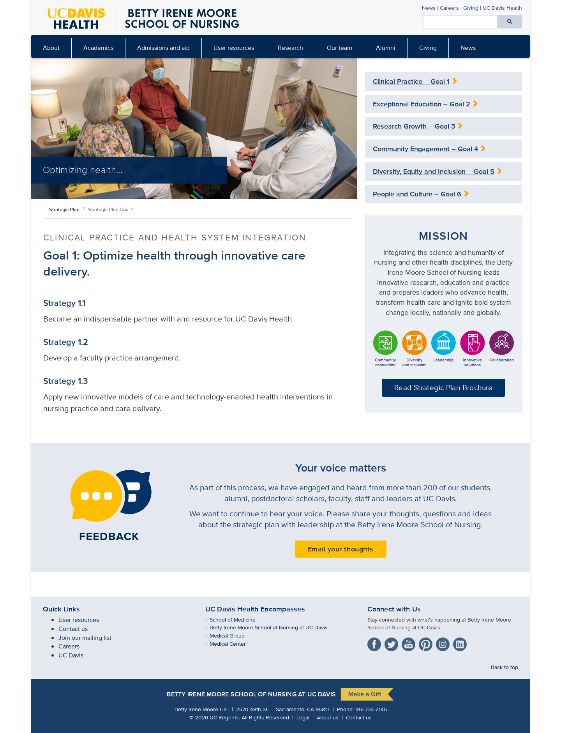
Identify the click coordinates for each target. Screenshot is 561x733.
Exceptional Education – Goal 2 (421, 104)
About (51, 47)
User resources (233, 47)
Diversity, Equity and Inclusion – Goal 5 (433, 171)
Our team (339, 47)
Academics (98, 47)
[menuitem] (51, 48)
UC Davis (70, 655)
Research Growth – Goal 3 (414, 126)
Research (290, 47)
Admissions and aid (163, 47)
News (429, 8)
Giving (470, 8)
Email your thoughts (341, 549)
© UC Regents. (214, 717)
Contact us (73, 628)
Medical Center (233, 643)
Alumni (385, 47)
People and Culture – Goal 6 (417, 194)
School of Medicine (238, 619)
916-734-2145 (371, 709)
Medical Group (233, 635)
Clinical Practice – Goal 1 (411, 81)
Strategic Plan (64, 209)
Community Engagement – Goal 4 (425, 149)
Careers (449, 8)
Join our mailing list (84, 637)
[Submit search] (509, 21)
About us (328, 717)
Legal (302, 717)
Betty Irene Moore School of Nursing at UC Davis (274, 627)
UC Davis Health (502, 8)
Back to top (504, 667)
